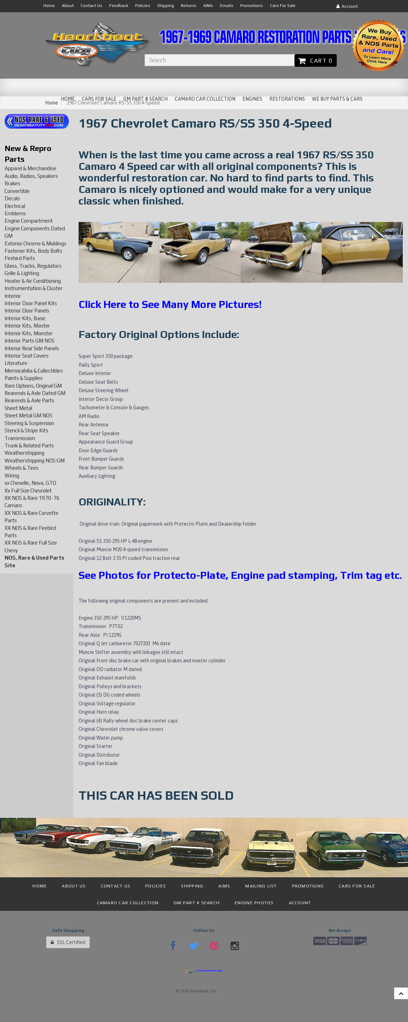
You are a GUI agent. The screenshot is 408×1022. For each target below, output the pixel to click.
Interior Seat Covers (27, 356)
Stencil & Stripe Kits (26, 430)
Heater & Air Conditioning (33, 281)
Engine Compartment (29, 221)
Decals (12, 198)
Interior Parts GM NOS (29, 341)
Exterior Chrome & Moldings (35, 243)
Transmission (20, 438)
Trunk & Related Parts (29, 445)
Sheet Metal (18, 408)
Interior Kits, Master (27, 326)
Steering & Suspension (29, 423)
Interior (13, 296)
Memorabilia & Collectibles (34, 371)
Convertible (17, 191)
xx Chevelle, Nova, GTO (30, 483)
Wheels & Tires (21, 468)
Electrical (15, 206)
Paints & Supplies (24, 378)
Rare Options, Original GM (33, 386)
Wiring (12, 475)
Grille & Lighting (22, 273)
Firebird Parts (20, 258)
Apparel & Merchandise (30, 168)
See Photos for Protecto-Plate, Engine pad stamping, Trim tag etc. (240, 575)
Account (347, 6)
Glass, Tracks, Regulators (33, 266)
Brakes (12, 183)
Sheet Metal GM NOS (28, 415)
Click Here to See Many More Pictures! (170, 304)
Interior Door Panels (27, 311)
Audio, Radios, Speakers (31, 176)
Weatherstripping (24, 453)
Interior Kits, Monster (29, 333)
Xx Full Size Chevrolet (28, 491)
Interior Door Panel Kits (31, 303)
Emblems (15, 213)
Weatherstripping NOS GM (35, 460)
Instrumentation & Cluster (34, 288)
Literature (16, 363)
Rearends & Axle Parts (29, 400)
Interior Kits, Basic (25, 318)
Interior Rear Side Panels (32, 348)
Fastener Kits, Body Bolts (33, 251)
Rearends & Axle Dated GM (35, 393)
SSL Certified (68, 942)
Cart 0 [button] (315, 60)
